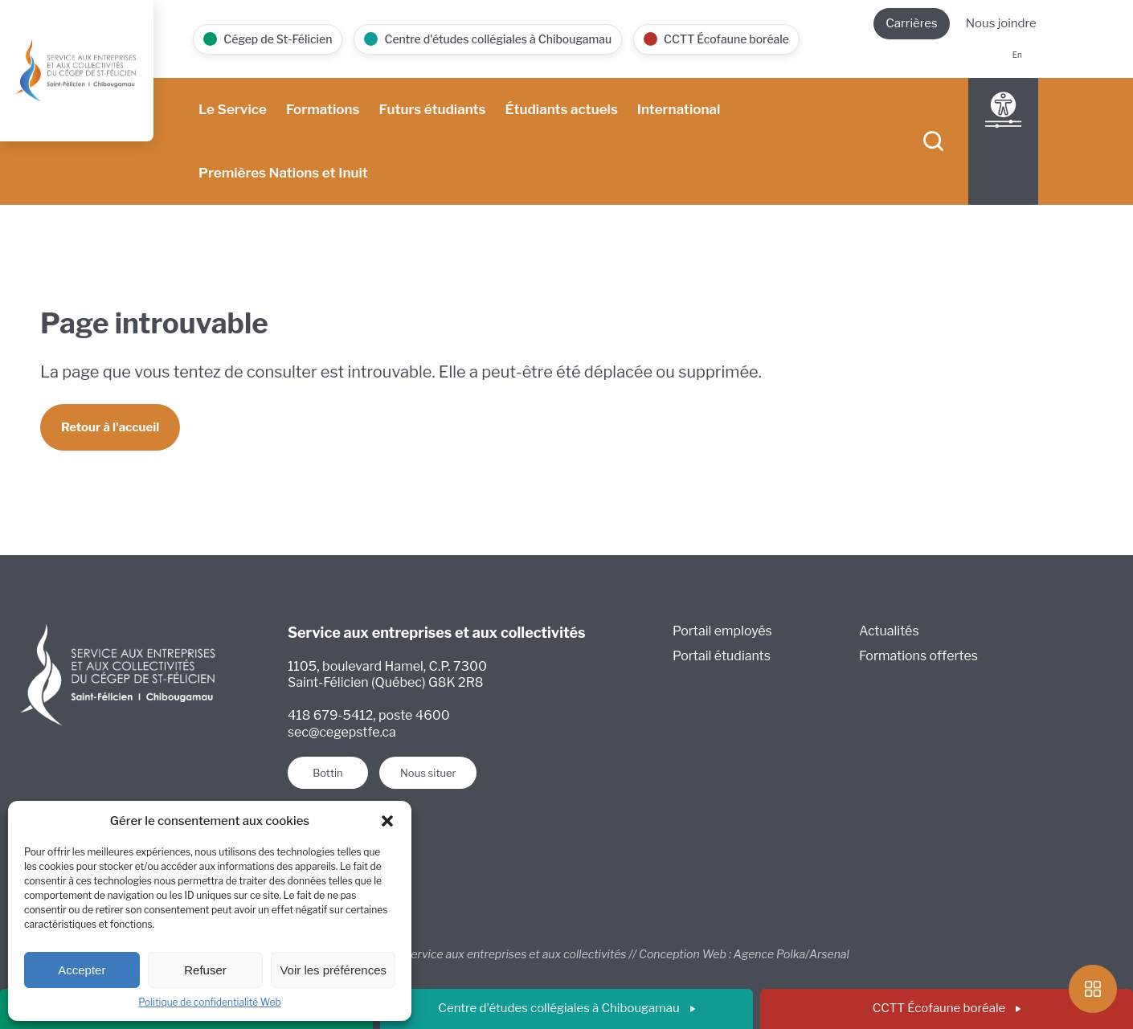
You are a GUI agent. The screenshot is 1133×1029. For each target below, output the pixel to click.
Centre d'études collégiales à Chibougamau (566, 1008)
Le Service (232, 109)
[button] (387, 821)
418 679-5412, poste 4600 (369, 715)
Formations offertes (918, 656)
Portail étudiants (722, 656)
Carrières (912, 23)
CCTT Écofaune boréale (947, 1008)
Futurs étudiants (432, 109)
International (679, 109)
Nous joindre (1001, 23)
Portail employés (722, 631)
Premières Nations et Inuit (283, 173)
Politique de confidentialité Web (209, 1002)
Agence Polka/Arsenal (791, 955)
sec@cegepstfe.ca (342, 732)
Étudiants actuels (561, 109)
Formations (323, 109)
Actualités (889, 631)
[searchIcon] (933, 141)
